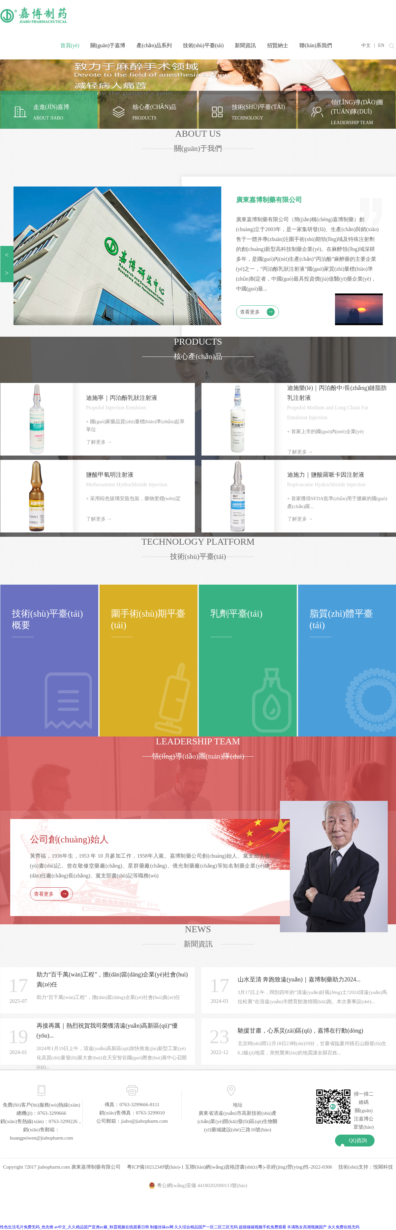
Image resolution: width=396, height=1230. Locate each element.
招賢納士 (277, 45)
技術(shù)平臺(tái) (203, 45)
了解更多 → (99, 442)
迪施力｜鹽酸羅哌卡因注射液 (325, 474)
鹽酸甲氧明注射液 (110, 474)
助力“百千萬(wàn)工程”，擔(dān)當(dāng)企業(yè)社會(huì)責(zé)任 (112, 979)
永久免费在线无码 (343, 1227)
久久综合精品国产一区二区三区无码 (206, 1227)
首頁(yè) (69, 45)
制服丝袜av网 (161, 1227)
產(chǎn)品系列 (154, 45)
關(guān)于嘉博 (107, 45)
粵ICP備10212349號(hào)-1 (155, 1167)
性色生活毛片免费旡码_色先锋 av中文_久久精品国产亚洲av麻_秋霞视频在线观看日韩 (74, 1227)
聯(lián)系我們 (315, 45)
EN (381, 45)
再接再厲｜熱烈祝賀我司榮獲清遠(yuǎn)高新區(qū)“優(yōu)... (107, 1030)
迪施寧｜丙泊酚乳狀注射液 (121, 397)
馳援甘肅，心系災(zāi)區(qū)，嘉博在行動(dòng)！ (300, 1030)
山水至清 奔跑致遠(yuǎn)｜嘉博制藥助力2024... (299, 979)
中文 (366, 45)
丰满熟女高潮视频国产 (307, 1227)
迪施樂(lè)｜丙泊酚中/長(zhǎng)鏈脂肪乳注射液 (337, 393)
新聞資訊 (245, 45)
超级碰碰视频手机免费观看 (262, 1227)
